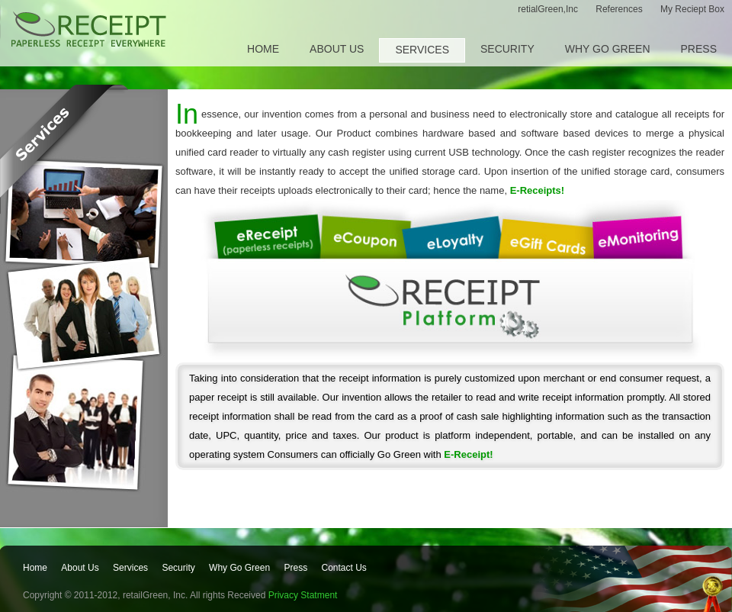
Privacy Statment (303, 595)
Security (507, 49)
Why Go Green (607, 49)
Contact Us (343, 567)
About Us (337, 49)
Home (263, 49)
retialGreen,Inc (549, 9)
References (620, 9)
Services (422, 49)
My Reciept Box (692, 9)
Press (699, 49)
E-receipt (89, 30)
